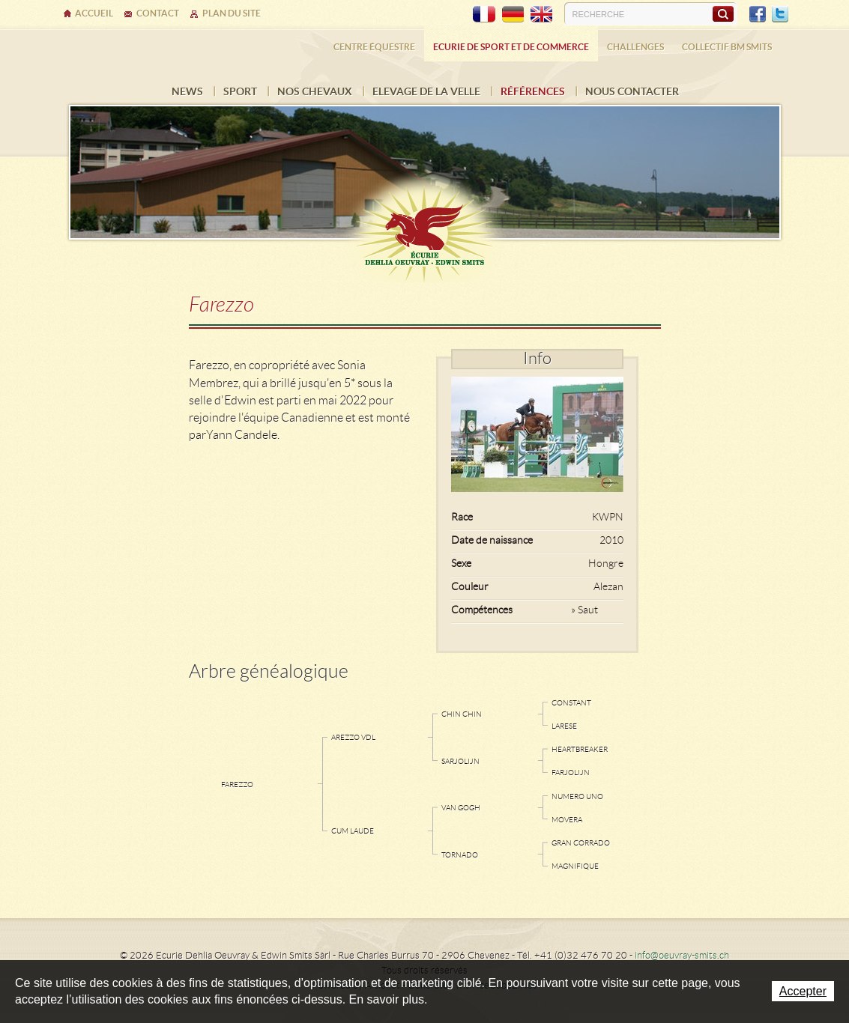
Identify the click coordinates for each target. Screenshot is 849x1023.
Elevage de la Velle (426, 91)
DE (512, 14)
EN (541, 14)
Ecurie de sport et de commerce (511, 47)
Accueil (94, 13)
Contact (157, 13)
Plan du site (231, 13)
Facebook (757, 14)
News (187, 91)
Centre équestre (374, 47)
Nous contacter (632, 91)
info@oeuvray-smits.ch (682, 955)
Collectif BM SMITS (727, 47)
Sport (240, 91)
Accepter (803, 991)
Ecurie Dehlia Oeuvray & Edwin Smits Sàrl (425, 226)
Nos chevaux (314, 91)
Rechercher (723, 13)
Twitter (780, 14)
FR (484, 14)
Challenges (635, 47)
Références (533, 91)
